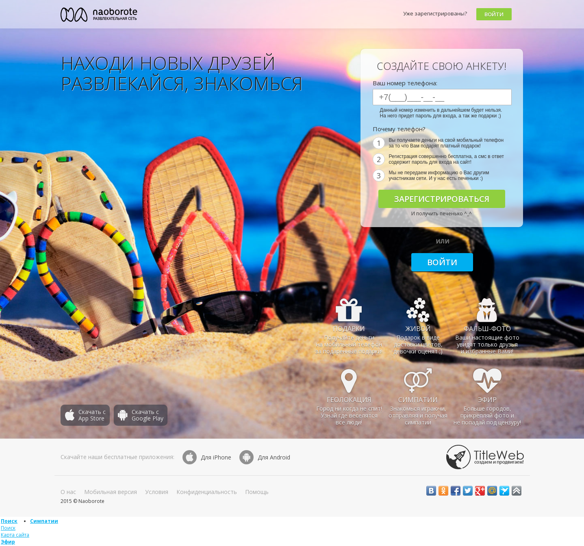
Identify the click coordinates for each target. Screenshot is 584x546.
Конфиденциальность (206, 492)
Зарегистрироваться (441, 198)
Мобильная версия (110, 492)
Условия (156, 492)
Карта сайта (15, 534)
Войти (494, 14)
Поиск (9, 521)
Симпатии (44, 521)
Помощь (257, 492)
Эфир (8, 541)
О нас (68, 492)
